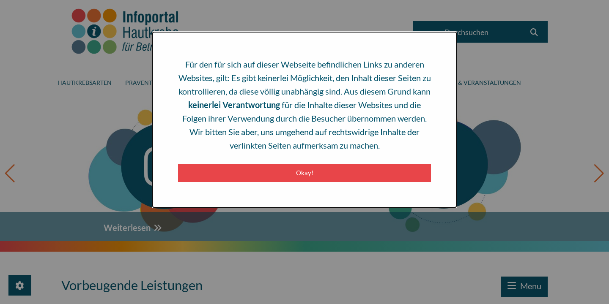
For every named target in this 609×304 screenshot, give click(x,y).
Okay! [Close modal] (304, 172)
